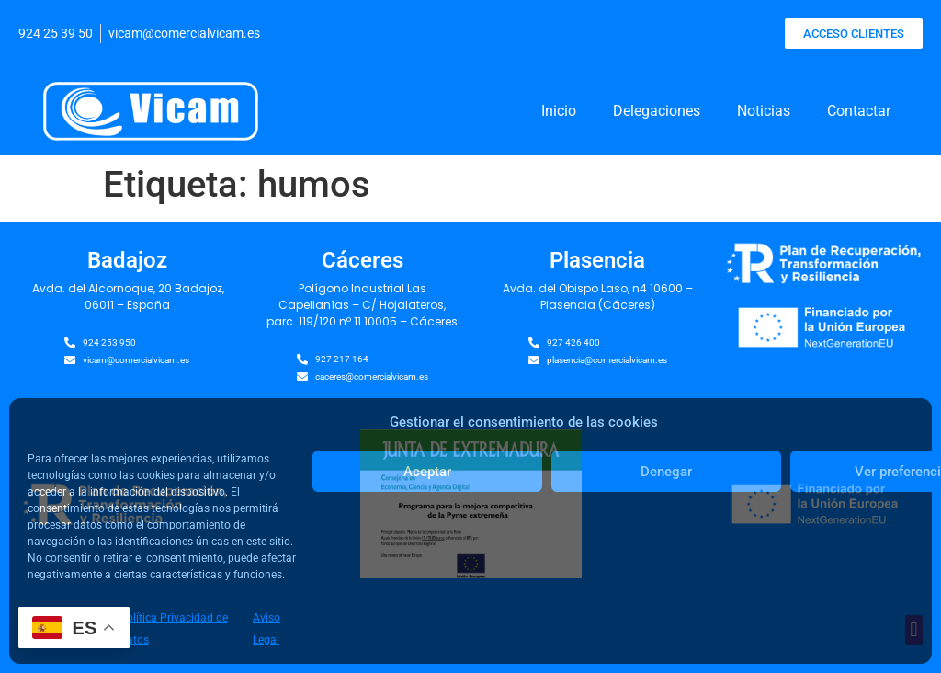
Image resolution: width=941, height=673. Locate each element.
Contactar (858, 111)
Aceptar (427, 471)
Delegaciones (656, 111)
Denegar (666, 471)
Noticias (763, 111)
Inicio (558, 111)
